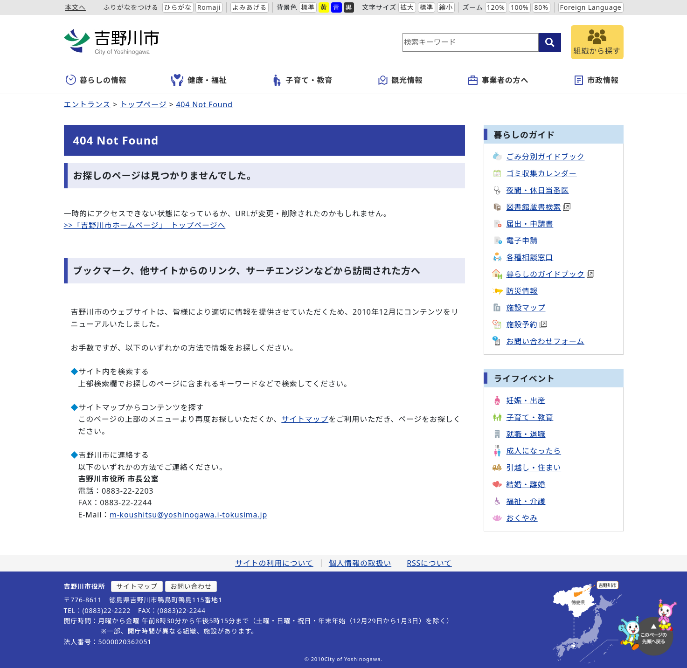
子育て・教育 (302, 80)
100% (520, 7)
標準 (308, 7)
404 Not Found (204, 104)
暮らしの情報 (96, 80)
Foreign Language (591, 7)
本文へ (75, 7)
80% (541, 7)
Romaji (209, 7)
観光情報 (400, 80)
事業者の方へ (497, 80)
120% (496, 7)
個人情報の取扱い (360, 563)
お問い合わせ (191, 586)
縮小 (446, 7)
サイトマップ (304, 419)
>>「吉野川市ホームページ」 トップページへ (145, 225)
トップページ (143, 104)
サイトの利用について (274, 563)
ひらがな (178, 7)
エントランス (87, 104)
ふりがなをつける (130, 7)
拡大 (407, 7)
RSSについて (429, 563)
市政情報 (595, 80)
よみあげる (249, 7)
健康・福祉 (199, 80)
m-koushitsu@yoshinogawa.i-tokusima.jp (188, 515)
